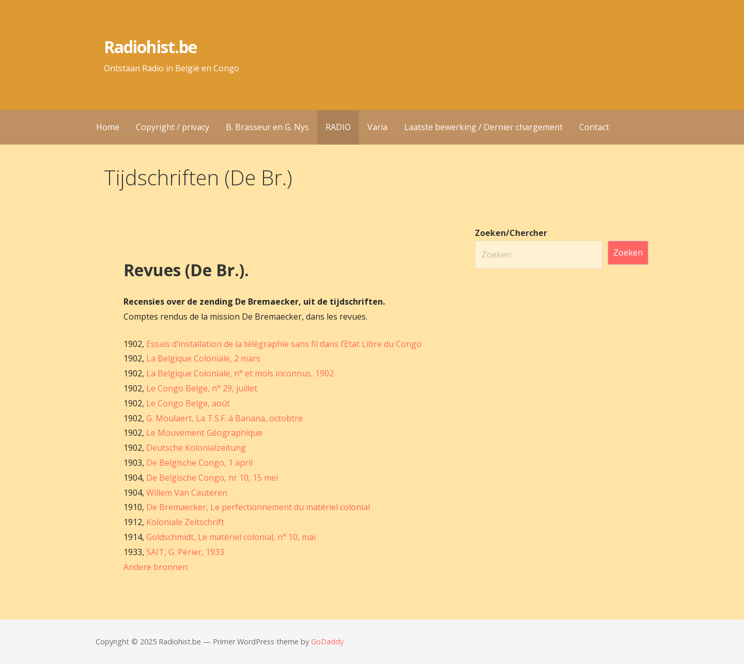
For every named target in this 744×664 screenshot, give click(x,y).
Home (107, 127)
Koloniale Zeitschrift (185, 522)
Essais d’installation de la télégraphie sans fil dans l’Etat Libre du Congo (284, 344)
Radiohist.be (150, 47)
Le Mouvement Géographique (204, 432)
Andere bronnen (155, 567)
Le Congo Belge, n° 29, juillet (201, 388)
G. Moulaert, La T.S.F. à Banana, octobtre (224, 418)
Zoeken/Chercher (511, 233)
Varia (377, 127)
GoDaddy (327, 641)
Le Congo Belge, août (188, 403)
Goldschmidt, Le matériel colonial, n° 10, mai (231, 537)
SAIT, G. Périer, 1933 (185, 552)
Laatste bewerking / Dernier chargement (483, 127)
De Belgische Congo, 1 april (199, 462)
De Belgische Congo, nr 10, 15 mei (212, 477)
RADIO (338, 127)
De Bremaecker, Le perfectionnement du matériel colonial (258, 507)
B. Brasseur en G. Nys (267, 127)
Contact (594, 127)
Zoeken (628, 252)
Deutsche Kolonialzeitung (196, 447)
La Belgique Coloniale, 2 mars (203, 358)
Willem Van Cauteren (186, 492)
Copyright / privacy (172, 127)
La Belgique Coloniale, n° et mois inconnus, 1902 (240, 373)
